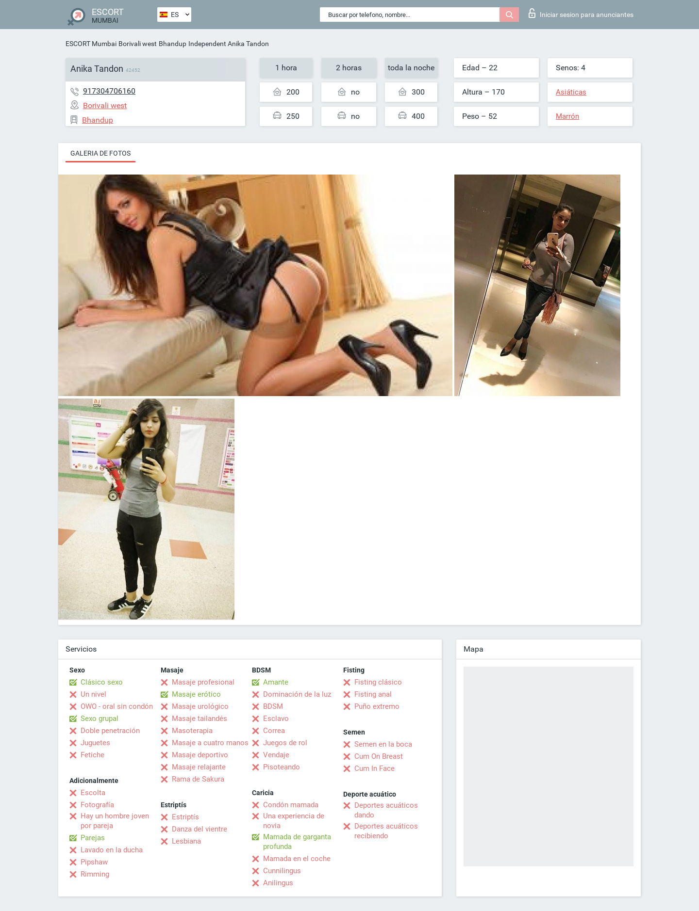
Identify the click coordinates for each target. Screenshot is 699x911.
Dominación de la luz (297, 694)
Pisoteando (281, 767)
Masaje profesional (203, 682)
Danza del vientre (199, 829)
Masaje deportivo (200, 755)
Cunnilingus (282, 870)
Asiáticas (571, 92)
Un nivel (93, 694)
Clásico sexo (102, 682)
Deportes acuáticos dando (386, 810)
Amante (275, 682)
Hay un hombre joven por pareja (115, 821)
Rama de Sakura (198, 779)
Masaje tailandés (199, 718)
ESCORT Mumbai (91, 44)
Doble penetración (110, 730)
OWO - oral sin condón (117, 706)
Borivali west (137, 44)
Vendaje (276, 755)
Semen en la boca (383, 744)
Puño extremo (376, 706)
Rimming (95, 874)
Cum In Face (374, 768)
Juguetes (95, 742)
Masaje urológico (200, 706)
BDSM (273, 706)
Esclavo (276, 718)
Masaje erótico (196, 694)
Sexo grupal (99, 718)
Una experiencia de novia (293, 821)
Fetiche (92, 755)
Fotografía (97, 804)
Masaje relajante (199, 767)
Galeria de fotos (100, 153)
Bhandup (172, 44)
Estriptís (185, 817)
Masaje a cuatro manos (210, 742)
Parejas (93, 837)
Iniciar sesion (581, 13)
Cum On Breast (378, 756)
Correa (274, 730)
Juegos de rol (285, 742)
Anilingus (278, 883)
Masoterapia (192, 730)
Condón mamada (290, 804)
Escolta (93, 792)
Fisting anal (373, 694)
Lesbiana (186, 841)
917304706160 (109, 91)
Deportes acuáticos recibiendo (386, 831)
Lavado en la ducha (112, 850)
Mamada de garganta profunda (297, 841)
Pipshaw (94, 862)
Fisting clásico (378, 682)
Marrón (567, 116)
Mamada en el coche (297, 858)
